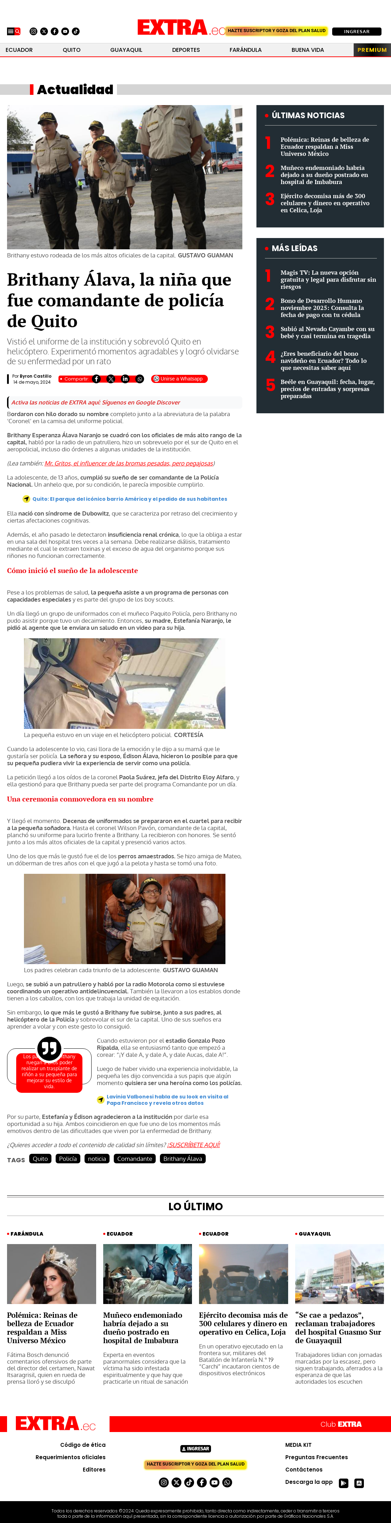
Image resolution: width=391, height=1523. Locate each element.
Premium (372, 50)
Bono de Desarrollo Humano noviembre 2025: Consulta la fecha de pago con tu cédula (322, 308)
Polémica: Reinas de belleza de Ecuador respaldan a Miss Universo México (325, 146)
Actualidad (75, 89)
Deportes (186, 50)
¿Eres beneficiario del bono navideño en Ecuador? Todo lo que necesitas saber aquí (324, 360)
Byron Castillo (35, 376)
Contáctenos (304, 1469)
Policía (68, 1158)
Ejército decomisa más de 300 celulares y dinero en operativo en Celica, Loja (325, 203)
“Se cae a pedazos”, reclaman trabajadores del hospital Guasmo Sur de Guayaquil (338, 1327)
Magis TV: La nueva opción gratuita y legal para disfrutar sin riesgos (328, 279)
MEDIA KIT (298, 1445)
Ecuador (19, 50)
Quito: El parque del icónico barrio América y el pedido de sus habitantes (129, 498)
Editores (94, 1469)
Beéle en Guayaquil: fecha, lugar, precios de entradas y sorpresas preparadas (327, 389)
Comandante (134, 1158)
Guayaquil (126, 50)
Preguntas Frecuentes (316, 1457)
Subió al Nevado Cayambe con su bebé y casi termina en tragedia (328, 332)
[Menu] (10, 31)
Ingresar (357, 31)
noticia (97, 1158)
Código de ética (83, 1445)
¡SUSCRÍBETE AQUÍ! (193, 1145)
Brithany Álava (182, 1158)
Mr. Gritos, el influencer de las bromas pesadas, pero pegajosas (128, 463)
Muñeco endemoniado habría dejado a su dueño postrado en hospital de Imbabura (324, 175)
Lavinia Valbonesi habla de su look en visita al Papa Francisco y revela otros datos (167, 1100)
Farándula (246, 50)
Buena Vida (308, 50)
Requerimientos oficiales (71, 1457)
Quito (72, 50)
